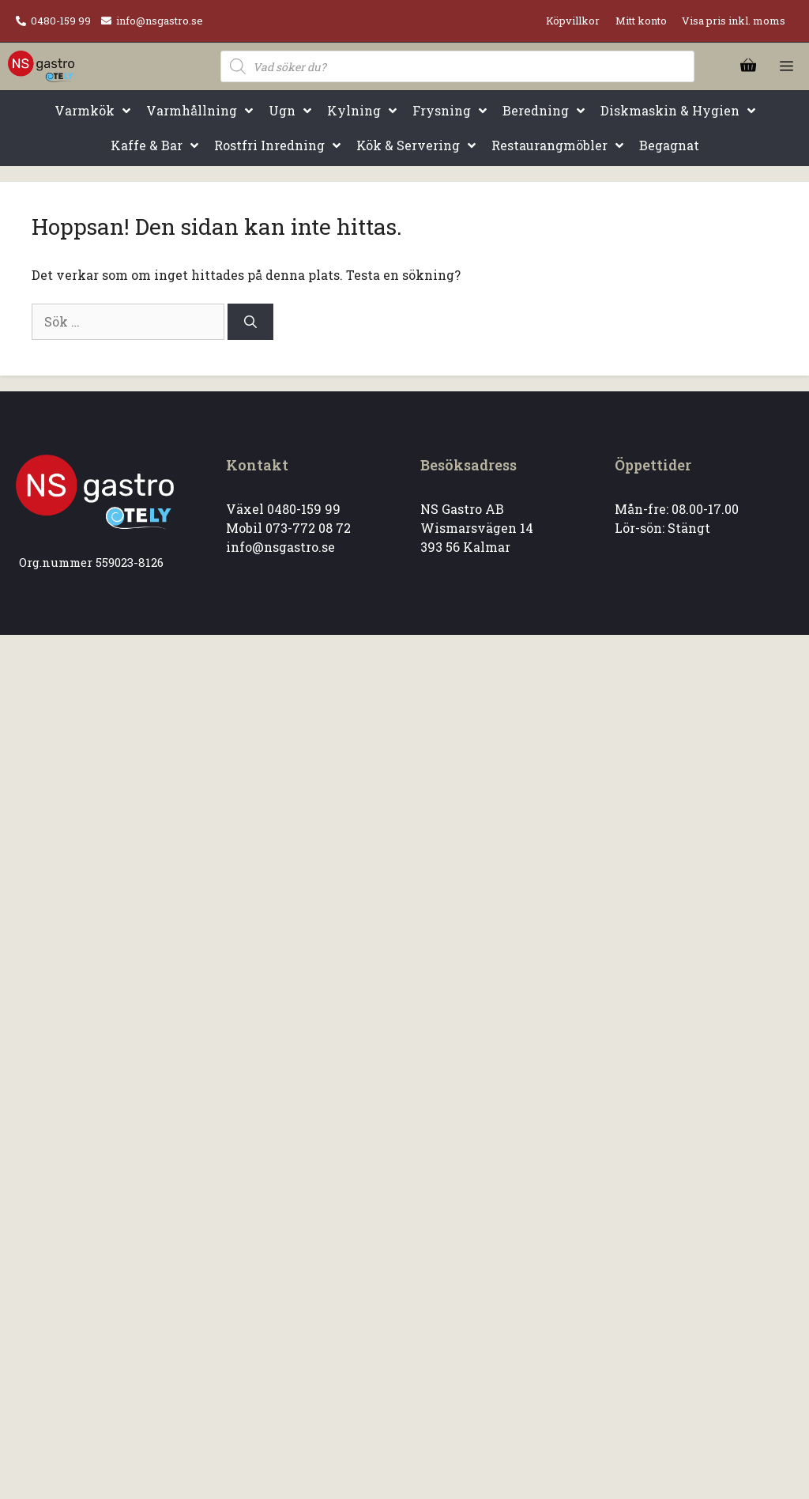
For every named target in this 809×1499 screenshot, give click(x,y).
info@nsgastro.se (159, 20)
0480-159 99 (61, 20)
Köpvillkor (573, 20)
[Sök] (250, 322)
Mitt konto (641, 20)
